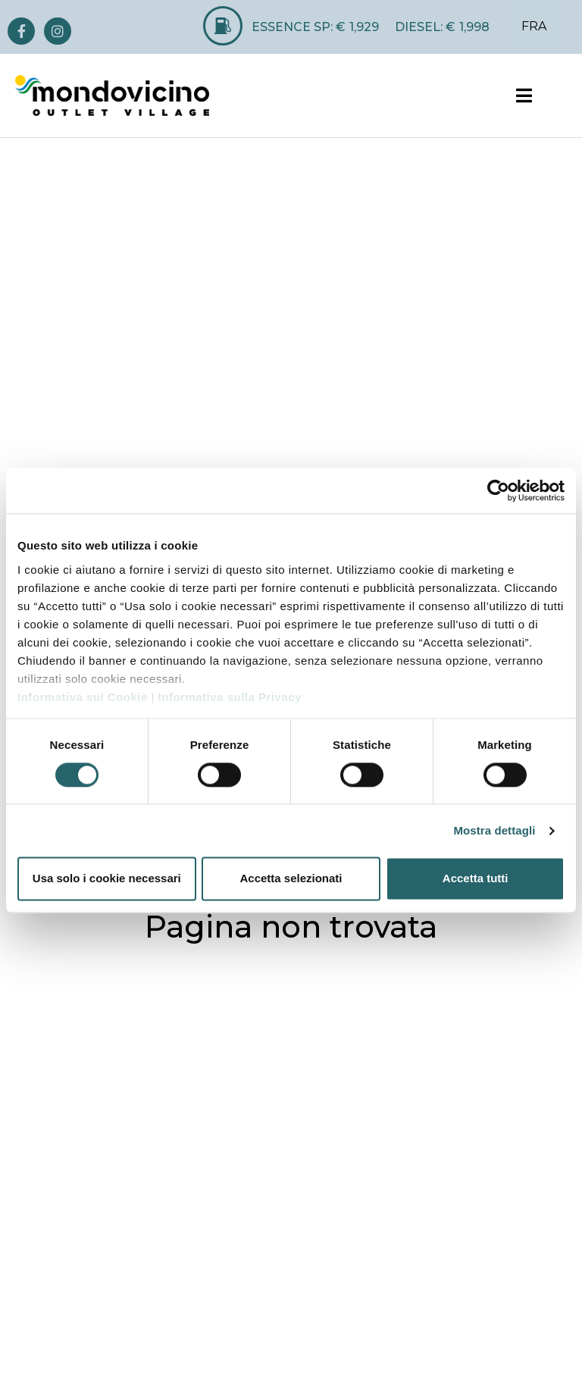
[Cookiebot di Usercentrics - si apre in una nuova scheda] (498, 490)
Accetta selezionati (290, 878)
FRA (533, 26)
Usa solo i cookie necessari (107, 878)
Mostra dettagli (494, 830)
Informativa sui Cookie (82, 696)
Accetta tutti (475, 878)
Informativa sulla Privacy (230, 696)
